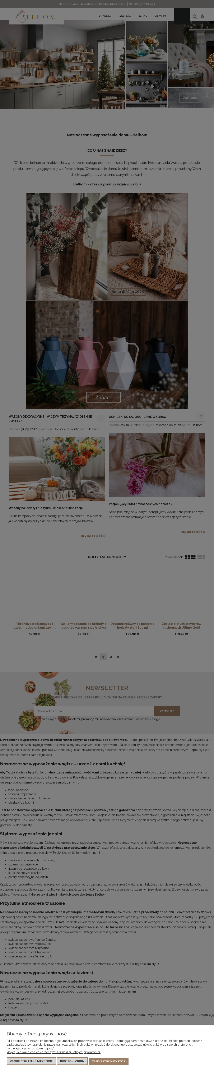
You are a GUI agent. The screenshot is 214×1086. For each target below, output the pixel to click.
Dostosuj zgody (72, 1062)
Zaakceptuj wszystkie (108, 1062)
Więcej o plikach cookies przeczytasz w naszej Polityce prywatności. (54, 1053)
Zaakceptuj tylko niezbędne (31, 1062)
